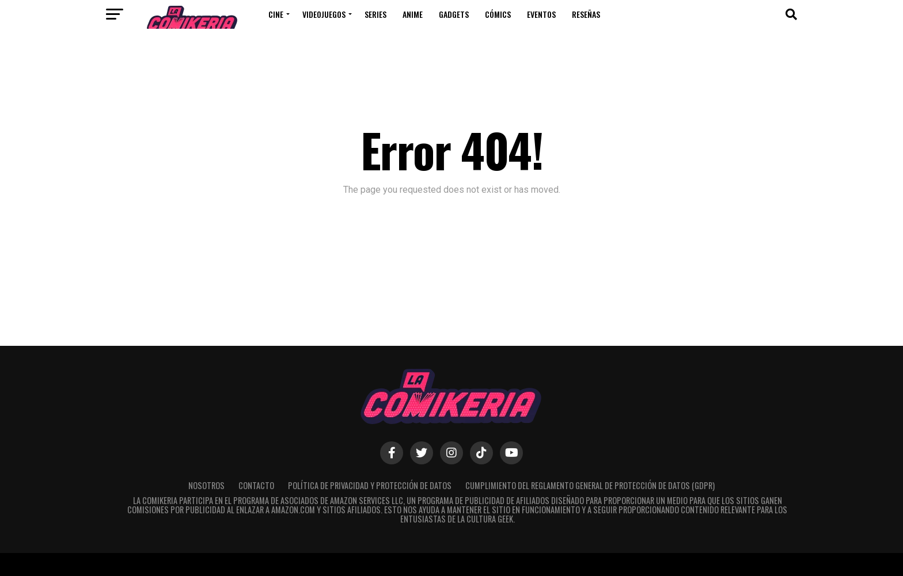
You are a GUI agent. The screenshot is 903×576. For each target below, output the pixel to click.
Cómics (498, 14)
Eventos (541, 14)
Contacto (256, 485)
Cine (275, 14)
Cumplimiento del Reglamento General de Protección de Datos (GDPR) (590, 485)
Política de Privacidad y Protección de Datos (369, 485)
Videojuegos (324, 14)
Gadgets (454, 14)
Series (375, 14)
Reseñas (586, 14)
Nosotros (206, 485)
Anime (413, 14)
